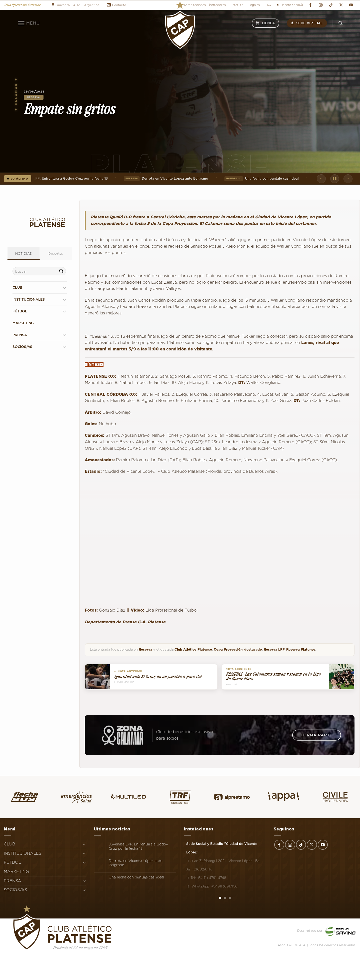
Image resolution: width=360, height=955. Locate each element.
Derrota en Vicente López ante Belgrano (168, 178)
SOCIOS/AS (22, 347)
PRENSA (19, 335)
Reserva (33, 97)
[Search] (340, 23)
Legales (254, 5)
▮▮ (334, 178)
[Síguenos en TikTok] (331, 5)
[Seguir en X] (341, 5)
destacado (253, 649)
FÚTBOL (19, 311)
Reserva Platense (300, 649)
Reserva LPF (274, 649)
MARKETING (23, 323)
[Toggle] (64, 287)
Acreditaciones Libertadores (205, 5)
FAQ (268, 5)
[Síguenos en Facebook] (310, 5)
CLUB (17, 287)
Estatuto (237, 5)
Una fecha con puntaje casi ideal (263, 178)
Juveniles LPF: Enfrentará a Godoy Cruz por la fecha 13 (138, 846)
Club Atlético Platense (193, 649)
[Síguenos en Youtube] (351, 5)
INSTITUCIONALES (28, 299)
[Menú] (29, 23)
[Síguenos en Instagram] (321, 5)
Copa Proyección (228, 649)
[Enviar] (61, 271)
